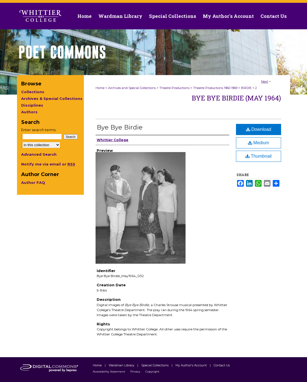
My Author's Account (192, 365)
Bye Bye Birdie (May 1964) (236, 97)
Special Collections (155, 365)
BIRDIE (246, 88)
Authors (29, 112)
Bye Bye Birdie (120, 127)
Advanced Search (39, 154)
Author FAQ (33, 182)
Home (100, 88)
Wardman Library (122, 365)
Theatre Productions (174, 88)
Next (264, 81)
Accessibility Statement (109, 371)
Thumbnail (258, 156)
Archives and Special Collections (132, 88)
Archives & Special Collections (51, 98)
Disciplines (32, 105)
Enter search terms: (38, 130)
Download (258, 129)
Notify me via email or (48, 164)
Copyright (152, 371)
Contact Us (273, 16)
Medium (258, 142)
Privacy (135, 371)
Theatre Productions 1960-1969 (215, 88)
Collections (32, 92)
